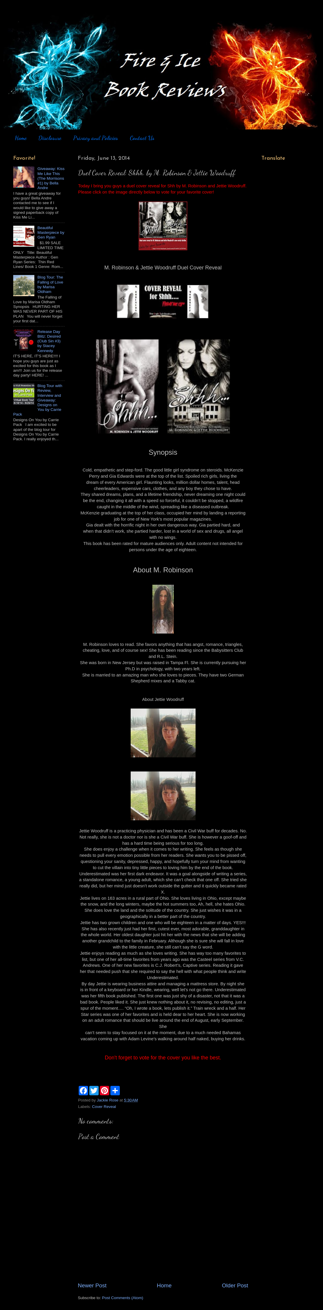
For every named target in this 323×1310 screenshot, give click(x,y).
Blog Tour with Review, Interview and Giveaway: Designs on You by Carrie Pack (37, 400)
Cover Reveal (104, 1106)
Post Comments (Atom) (122, 1298)
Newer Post (92, 1285)
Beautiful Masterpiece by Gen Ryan (50, 232)
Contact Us (142, 137)
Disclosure (49, 137)
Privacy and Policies (95, 137)
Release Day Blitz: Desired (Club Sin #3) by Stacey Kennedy (49, 341)
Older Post (235, 1285)
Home (20, 137)
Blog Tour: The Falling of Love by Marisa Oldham (50, 284)
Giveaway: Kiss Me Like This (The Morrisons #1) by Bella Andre (50, 178)
